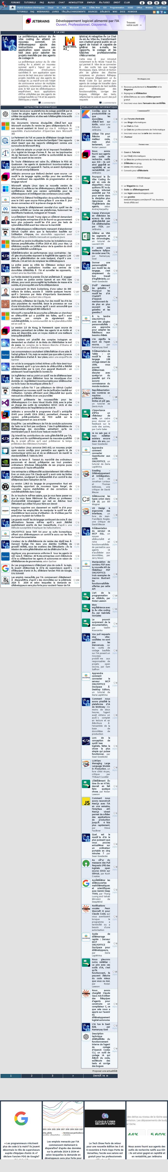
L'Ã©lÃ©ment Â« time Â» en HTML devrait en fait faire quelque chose (101, 788)
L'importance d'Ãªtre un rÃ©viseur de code (101, 420)
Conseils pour (136, 171)
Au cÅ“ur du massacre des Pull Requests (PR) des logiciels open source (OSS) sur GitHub (101, 868)
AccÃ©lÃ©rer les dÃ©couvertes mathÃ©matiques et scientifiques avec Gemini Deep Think (101, 891)
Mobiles (149, 8)
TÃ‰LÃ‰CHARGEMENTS (73, 12)
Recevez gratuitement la (140, 87)
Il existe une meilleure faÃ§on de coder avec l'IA (101, 253)
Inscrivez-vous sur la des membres (142, 133)
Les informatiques (135, 122)
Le (127, 126)
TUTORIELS (22, 12)
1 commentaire (47, 103)
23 (77, 544)
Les (134, 119)
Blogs (51, 2)
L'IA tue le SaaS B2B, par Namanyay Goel (101, 1027)
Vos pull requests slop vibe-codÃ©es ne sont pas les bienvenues (101, 652)
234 (76, 580)
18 (115, 397)
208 (76, 268)
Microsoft (74, 8)
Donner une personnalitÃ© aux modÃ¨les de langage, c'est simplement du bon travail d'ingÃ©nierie (101, 272)
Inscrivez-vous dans (144, 103)
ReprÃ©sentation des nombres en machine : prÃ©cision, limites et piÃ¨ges (101, 398)
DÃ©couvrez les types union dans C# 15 (101, 500)
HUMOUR (132, 12)
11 (77, 280)
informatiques (133, 167)
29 (77, 439)
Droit (116, 2)
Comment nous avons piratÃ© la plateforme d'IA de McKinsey (101, 717)
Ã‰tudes (104, 2)
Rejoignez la (135, 93)
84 (77, 141)
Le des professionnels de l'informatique (144, 130)
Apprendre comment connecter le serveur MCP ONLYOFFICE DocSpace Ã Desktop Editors (101, 684)
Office (139, 8)
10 (115, 596)
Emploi (91, 2)
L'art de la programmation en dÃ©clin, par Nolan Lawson (101, 597)
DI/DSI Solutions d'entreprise (30, 8)
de (136, 190)
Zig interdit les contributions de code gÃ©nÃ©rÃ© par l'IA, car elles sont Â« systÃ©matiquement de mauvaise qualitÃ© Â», (41, 440)
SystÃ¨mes (161, 8)
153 (76, 256)
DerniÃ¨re (100, 1076)
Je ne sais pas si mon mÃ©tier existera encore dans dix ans (101, 439)
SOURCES (92, 12)
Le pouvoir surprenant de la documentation (101, 625)
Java (84, 8)
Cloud (50, 8)
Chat (61, 2)
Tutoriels (30, 2)
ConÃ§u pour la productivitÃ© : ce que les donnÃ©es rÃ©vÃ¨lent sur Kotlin (101, 120)
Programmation (117, 8)
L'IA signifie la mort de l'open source (101, 343)
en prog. (133, 163)
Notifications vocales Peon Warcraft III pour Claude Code (101, 918)
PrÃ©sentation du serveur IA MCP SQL (101, 543)
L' (128, 137)
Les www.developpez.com (138, 193)
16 (77, 568)
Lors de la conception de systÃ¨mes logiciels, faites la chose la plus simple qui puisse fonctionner (101, 747)
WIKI (115, 12)
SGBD (130, 8)
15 (115, 972)
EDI (105, 8)
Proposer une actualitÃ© (104, 1071)
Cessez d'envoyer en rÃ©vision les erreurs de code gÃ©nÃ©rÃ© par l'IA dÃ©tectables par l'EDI (101, 221)
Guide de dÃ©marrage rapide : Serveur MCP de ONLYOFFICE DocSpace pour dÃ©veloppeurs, (101, 945)
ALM (64, 8)
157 (76, 292)
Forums (15, 2)
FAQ (41, 2)
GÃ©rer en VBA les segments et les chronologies (101, 239)
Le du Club (133, 186)
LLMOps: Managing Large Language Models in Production (101, 769)
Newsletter (75, 2)
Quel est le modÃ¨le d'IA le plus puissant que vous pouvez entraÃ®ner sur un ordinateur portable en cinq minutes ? (101, 845)
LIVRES (55, 12)
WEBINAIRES (43, 12)
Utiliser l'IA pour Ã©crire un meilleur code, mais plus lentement (101, 141)
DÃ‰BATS (105, 12)
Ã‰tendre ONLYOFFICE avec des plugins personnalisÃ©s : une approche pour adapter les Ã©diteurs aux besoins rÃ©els (101, 326)
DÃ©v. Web (94, 8)
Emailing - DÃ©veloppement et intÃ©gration (101, 482)
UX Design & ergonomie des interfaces (101, 516)
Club (127, 2)
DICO (122, 12)
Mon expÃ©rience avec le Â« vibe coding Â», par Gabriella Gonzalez (101, 610)
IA (58, 8)
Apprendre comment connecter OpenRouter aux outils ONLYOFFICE (101, 457)
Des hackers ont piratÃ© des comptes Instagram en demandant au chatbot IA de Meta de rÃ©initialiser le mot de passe (41, 344)
